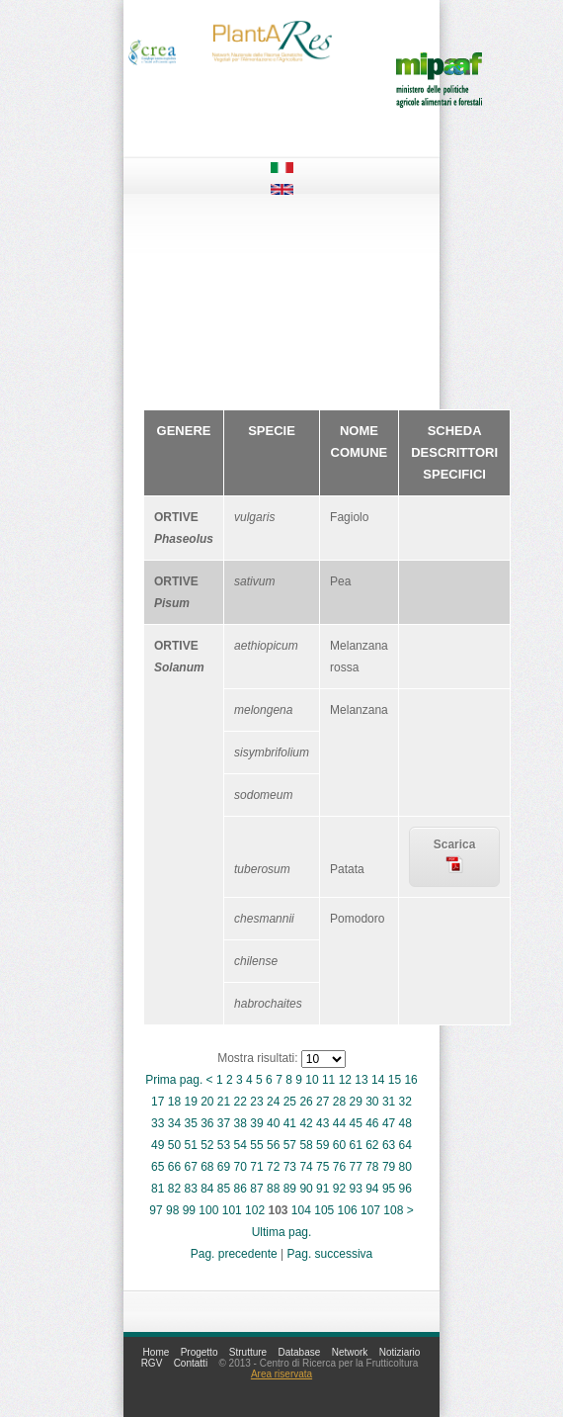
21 (223, 1101)
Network (350, 1352)
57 (289, 1145)
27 (322, 1101)
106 (348, 1210)
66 (174, 1167)
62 (371, 1145)
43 (322, 1123)
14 (377, 1080)
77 (355, 1167)
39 (256, 1123)
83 (190, 1189)
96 (405, 1189)
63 (388, 1145)
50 (174, 1145)
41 (289, 1123)
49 (157, 1145)
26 (305, 1101)
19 (190, 1101)
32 (405, 1101)
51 (190, 1145)
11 (328, 1080)
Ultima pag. (282, 1232)
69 (223, 1167)
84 (207, 1189)
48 (405, 1123)
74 (305, 1167)
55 (256, 1145)
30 (371, 1101)
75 (322, 1167)
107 (370, 1210)
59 (322, 1145)
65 (157, 1167)
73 (289, 1167)
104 (301, 1210)
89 (289, 1189)
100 (208, 1210)
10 (311, 1080)
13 (361, 1080)
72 (273, 1167)
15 (394, 1080)
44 (339, 1123)
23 (256, 1101)
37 (223, 1123)
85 (223, 1189)
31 (388, 1101)
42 (305, 1123)
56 (273, 1145)
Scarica (455, 855)
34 (174, 1123)
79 (388, 1167)
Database (300, 1352)
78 (371, 1167)
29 (355, 1101)
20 (207, 1101)
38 (240, 1123)
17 (157, 1101)
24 (273, 1101)
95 (388, 1189)
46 (371, 1123)
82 (174, 1189)
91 (322, 1189)
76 (339, 1167)
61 (355, 1145)
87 (256, 1189)
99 (189, 1210)
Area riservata (281, 1374)
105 (324, 1210)
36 (207, 1123)
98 (172, 1210)
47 (388, 1123)
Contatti (190, 1363)
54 (240, 1145)
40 (273, 1123)
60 (339, 1145)
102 (255, 1210)
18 (174, 1101)
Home (156, 1352)
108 (393, 1210)
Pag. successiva (330, 1254)
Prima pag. (173, 1080)
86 (240, 1189)
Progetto (199, 1352)
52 (207, 1145)
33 (157, 1123)
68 (207, 1167)
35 (190, 1123)
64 (405, 1145)
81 (157, 1189)
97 (155, 1210)
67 (190, 1167)
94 (371, 1189)
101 (232, 1210)
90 (305, 1189)
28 (339, 1101)
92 (339, 1189)
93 (355, 1189)
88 (273, 1189)
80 (405, 1167)
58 (305, 1145)
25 (289, 1101)
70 (240, 1167)
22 (240, 1101)
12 (345, 1080)
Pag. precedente (234, 1254)
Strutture (248, 1352)
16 (410, 1080)
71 (256, 1167)
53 (223, 1145)
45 (355, 1123)
